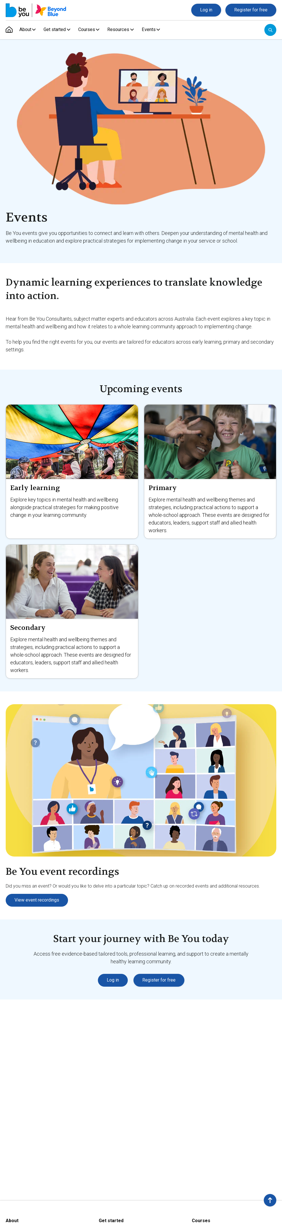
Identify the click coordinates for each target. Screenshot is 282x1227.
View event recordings (37, 900)
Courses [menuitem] (89, 29)
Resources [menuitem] (122, 29)
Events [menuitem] (153, 29)
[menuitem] (9, 30)
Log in (206, 10)
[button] (270, 1200)
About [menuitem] (25, 29)
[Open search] (270, 30)
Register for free (250, 10)
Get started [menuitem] (56, 29)
